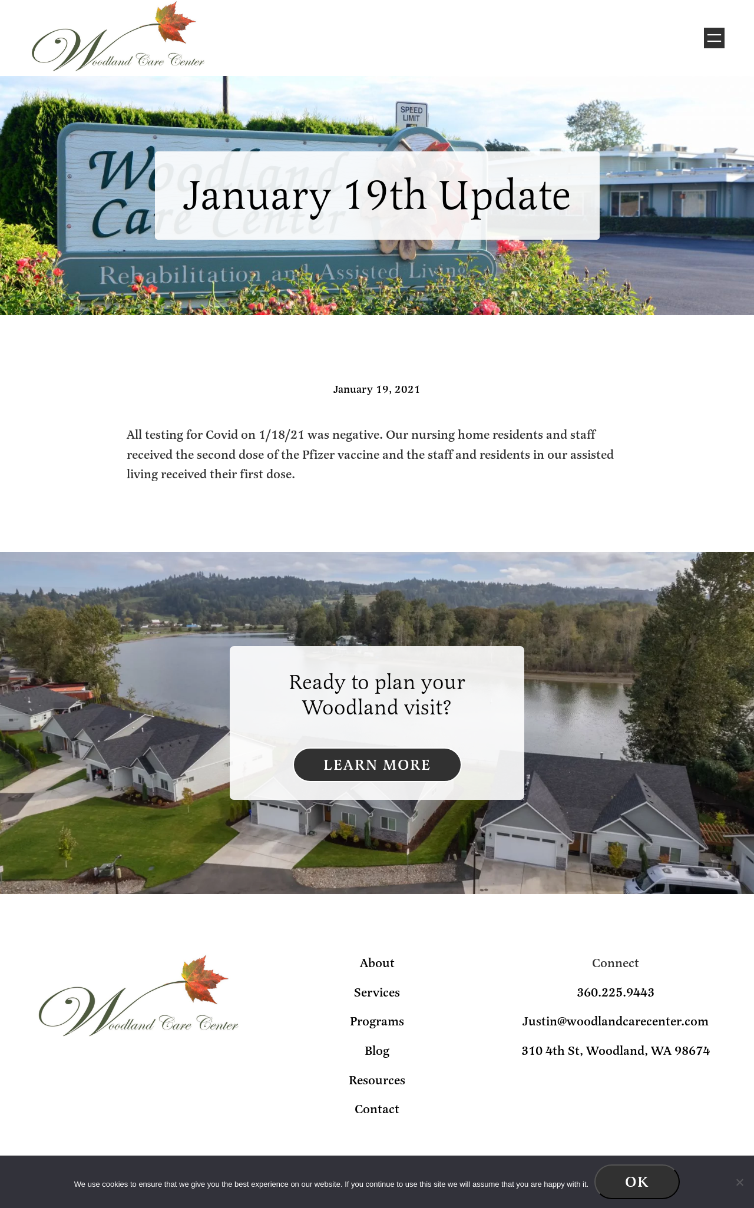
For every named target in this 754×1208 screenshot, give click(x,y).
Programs (377, 1021)
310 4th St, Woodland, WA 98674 (615, 1050)
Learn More (377, 765)
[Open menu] (714, 38)
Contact (377, 1109)
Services (377, 992)
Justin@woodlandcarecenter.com (615, 1021)
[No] (739, 1182)
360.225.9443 (615, 992)
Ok (637, 1182)
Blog (377, 1050)
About (377, 963)
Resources (377, 1080)
